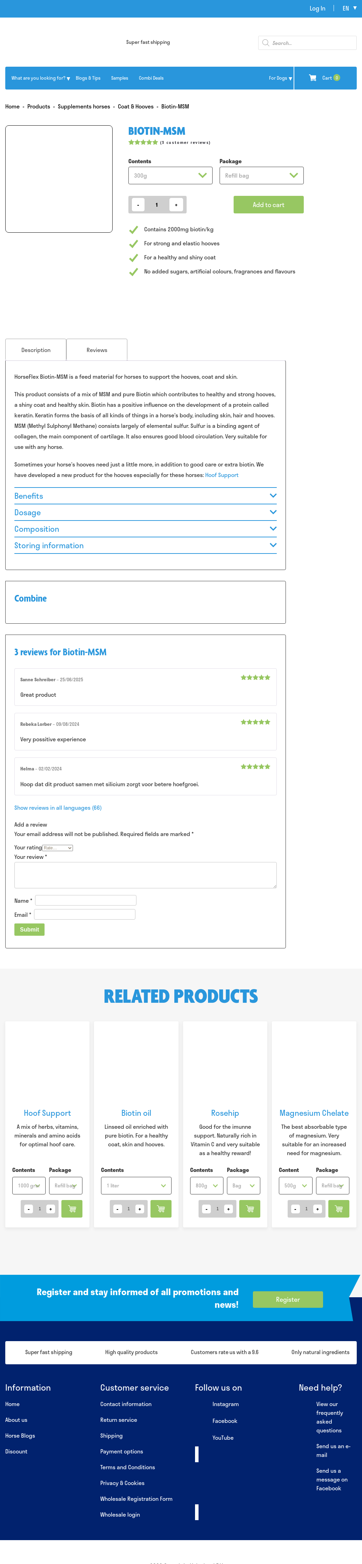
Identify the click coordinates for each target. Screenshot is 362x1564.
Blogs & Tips (88, 77)
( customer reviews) (185, 142)
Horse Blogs (20, 1435)
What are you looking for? (38, 77)
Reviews (97, 349)
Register (288, 1299)
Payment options (121, 1451)
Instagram (217, 1404)
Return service (118, 1419)
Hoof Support (222, 474)
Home (12, 1403)
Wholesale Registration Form (136, 1498)
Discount (16, 1451)
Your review (30, 856)
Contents (139, 161)
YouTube (214, 1438)
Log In (318, 8)
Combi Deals (151, 77)
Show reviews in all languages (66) (58, 807)
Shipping (111, 1435)
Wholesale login (120, 1514)
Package (231, 161)
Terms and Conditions (127, 1467)
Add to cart (268, 205)
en (346, 8)
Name (23, 900)
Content (289, 1169)
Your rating (28, 847)
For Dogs (278, 77)
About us (16, 1419)
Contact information (126, 1403)
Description (36, 349)
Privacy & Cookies (122, 1482)
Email (22, 914)
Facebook (216, 1421)
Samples (119, 77)
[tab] (35, 350)
